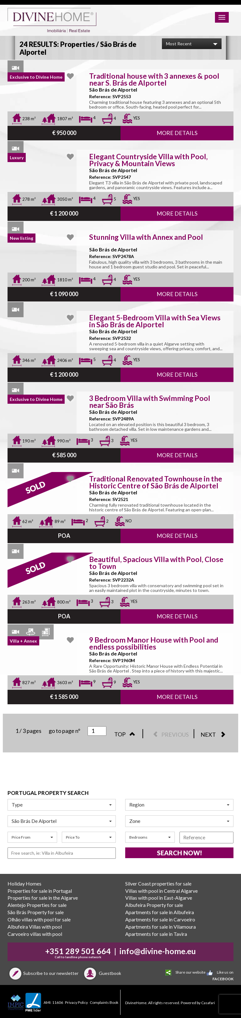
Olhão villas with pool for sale (39, 919)
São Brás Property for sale (36, 912)
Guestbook (101, 973)
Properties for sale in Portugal (40, 891)
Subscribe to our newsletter (43, 973)
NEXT (215, 734)
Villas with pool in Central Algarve (161, 891)
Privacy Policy (76, 1002)
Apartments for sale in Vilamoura (160, 927)
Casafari (208, 1002)
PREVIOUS (169, 734)
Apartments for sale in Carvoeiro (160, 919)
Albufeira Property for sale (154, 905)
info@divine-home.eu (158, 951)
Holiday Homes (24, 883)
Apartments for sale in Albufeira (159, 912)
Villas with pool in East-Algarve (158, 898)
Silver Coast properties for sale (158, 883)
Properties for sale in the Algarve (43, 898)
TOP (126, 734)
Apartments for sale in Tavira (156, 934)
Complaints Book (104, 1002)
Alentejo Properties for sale (37, 905)
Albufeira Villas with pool (35, 927)
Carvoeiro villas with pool (35, 934)
